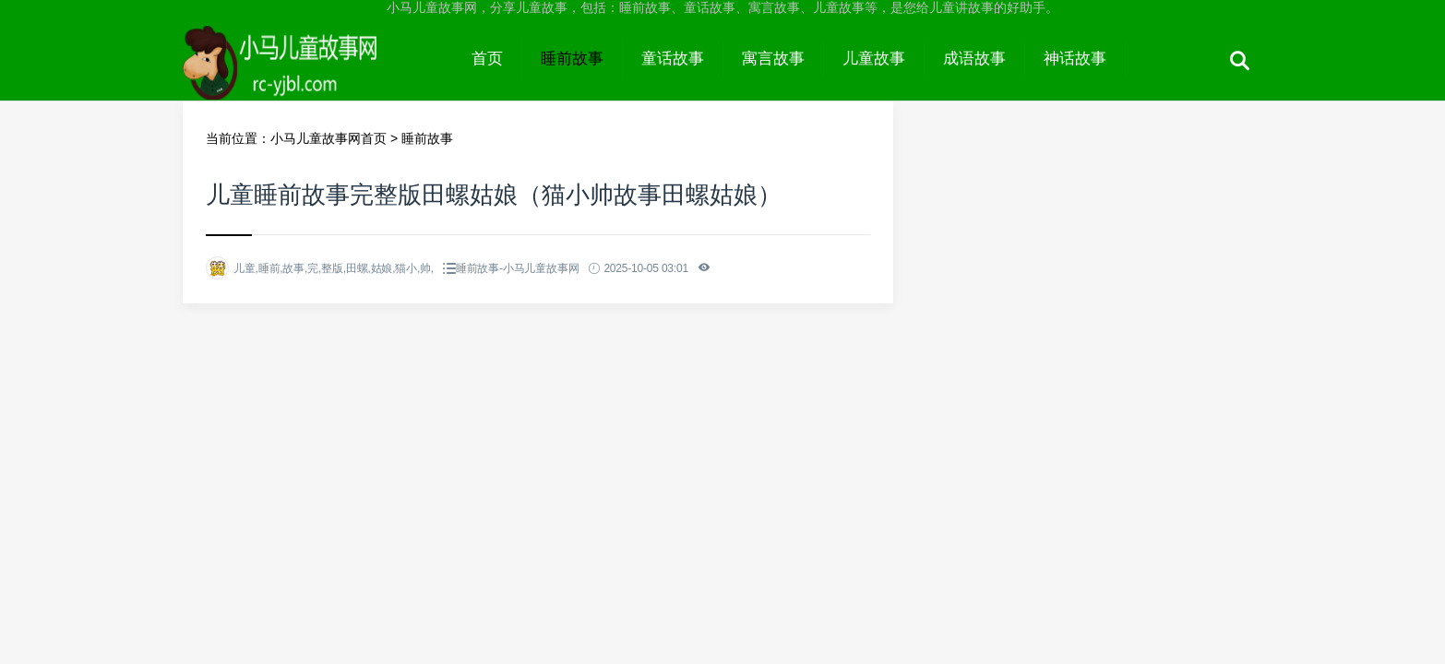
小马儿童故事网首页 (328, 138)
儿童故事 (873, 58)
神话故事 (1075, 58)
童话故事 (672, 58)
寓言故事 (773, 58)
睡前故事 (572, 58)
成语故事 (974, 58)
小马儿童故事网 (318, 75)
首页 (487, 58)
